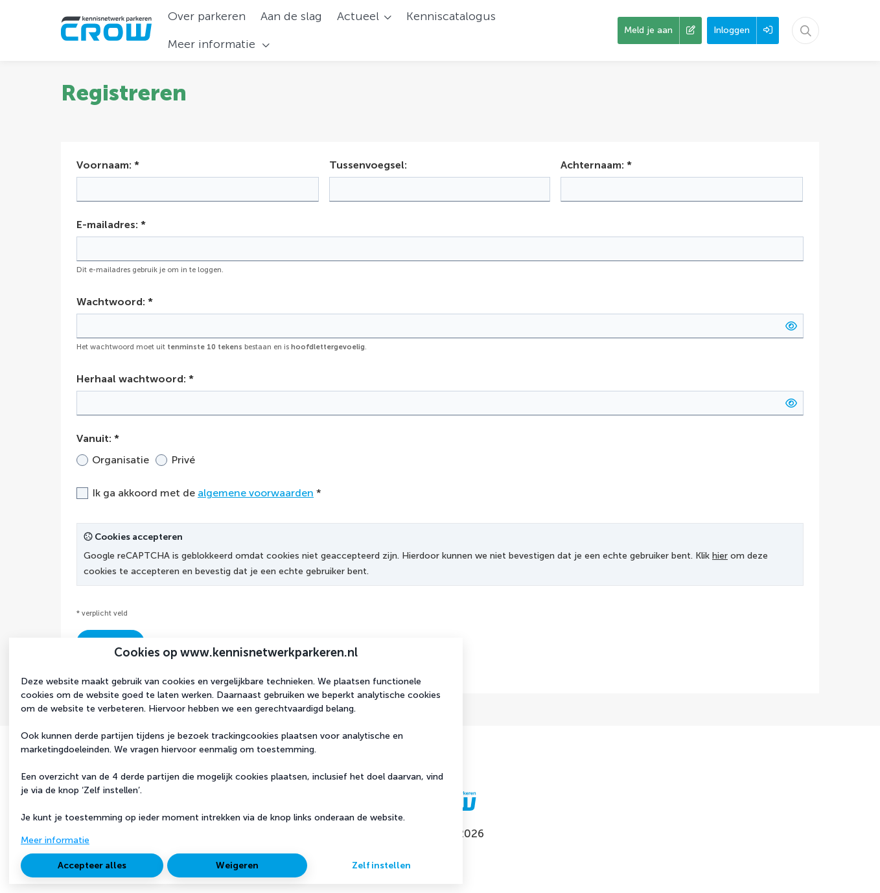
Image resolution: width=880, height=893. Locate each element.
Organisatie (120, 460)
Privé (183, 460)
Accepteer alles (92, 865)
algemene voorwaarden (256, 493)
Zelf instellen (381, 865)
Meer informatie (55, 840)
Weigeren (237, 865)
